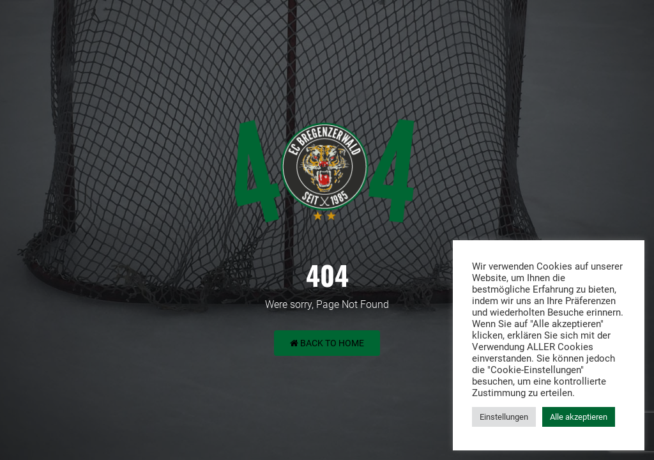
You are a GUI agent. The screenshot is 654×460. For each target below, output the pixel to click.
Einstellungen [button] (504, 417)
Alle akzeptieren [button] (578, 417)
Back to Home (327, 343)
